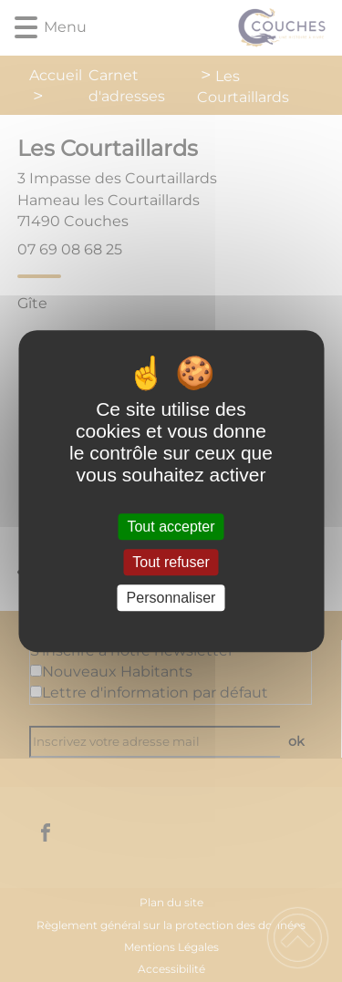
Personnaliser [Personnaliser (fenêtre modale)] (171, 597)
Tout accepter (170, 526)
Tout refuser (170, 562)
